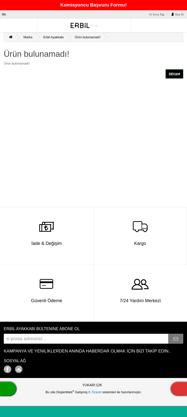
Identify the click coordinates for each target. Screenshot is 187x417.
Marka (27, 37)
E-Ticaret (95, 392)
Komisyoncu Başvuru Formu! (93, 5)
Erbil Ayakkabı (53, 37)
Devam (174, 74)
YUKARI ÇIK (92, 385)
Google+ (32, 368)
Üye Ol (179, 14)
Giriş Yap (159, 14)
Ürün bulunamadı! (87, 37)
